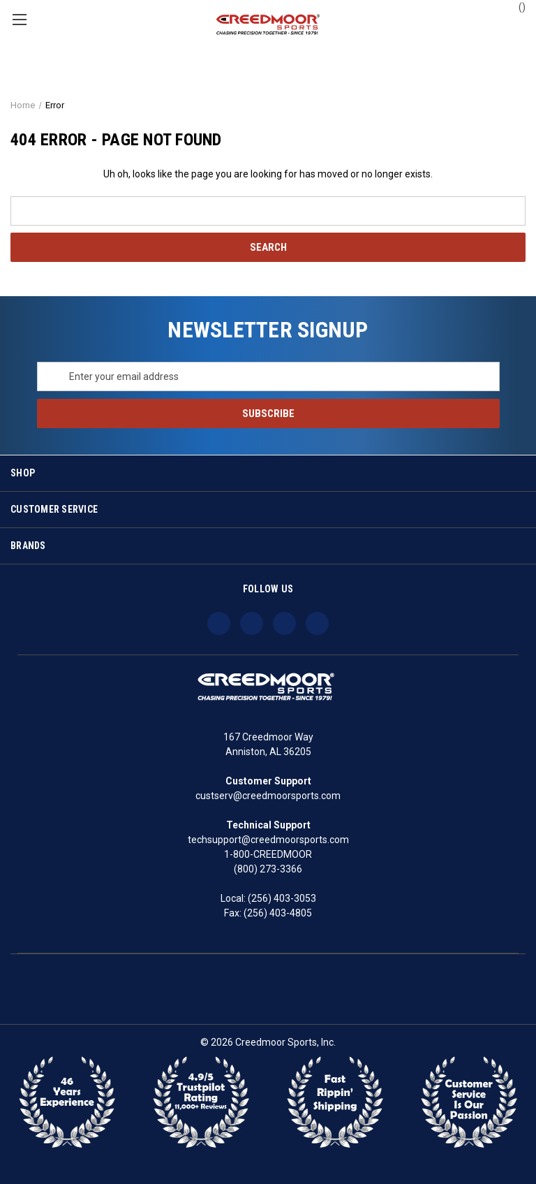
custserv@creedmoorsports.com (268, 795)
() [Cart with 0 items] (515, 6)
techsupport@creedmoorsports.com (268, 839)
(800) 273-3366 (268, 869)
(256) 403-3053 (282, 898)
